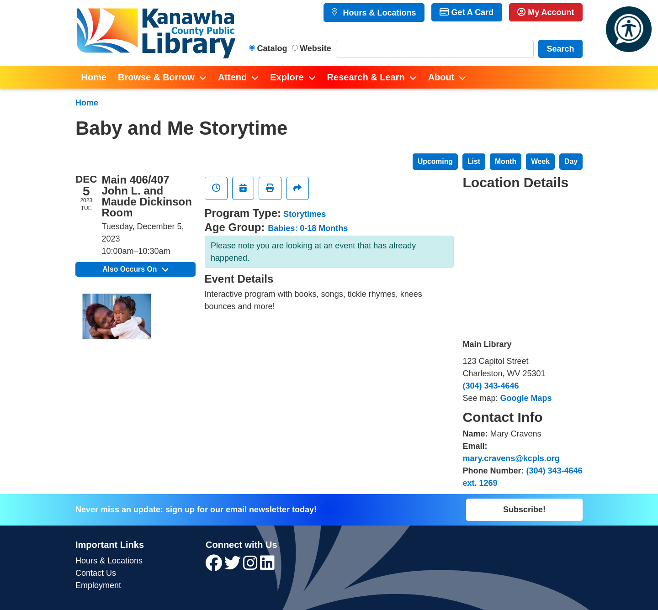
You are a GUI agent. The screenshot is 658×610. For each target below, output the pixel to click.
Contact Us (95, 573)
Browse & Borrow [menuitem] (156, 77)
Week (540, 161)
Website (315, 48)
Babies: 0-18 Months (308, 228)
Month (505, 161)
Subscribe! (524, 509)
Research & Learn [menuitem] (366, 77)
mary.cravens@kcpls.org (511, 458)
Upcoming (435, 161)
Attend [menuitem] (232, 77)
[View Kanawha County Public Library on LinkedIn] (267, 566)
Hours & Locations (378, 12)
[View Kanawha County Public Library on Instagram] (251, 566)
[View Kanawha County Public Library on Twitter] (233, 566)
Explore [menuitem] (286, 77)
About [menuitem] (441, 77)
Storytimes (304, 214)
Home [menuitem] (94, 77)
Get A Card (467, 12)
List (473, 161)
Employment (98, 585)
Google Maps (526, 398)
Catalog (272, 48)
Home (86, 102)
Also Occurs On (135, 269)
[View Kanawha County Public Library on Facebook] (215, 566)
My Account (545, 12)
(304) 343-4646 (491, 385)
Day (571, 161)
